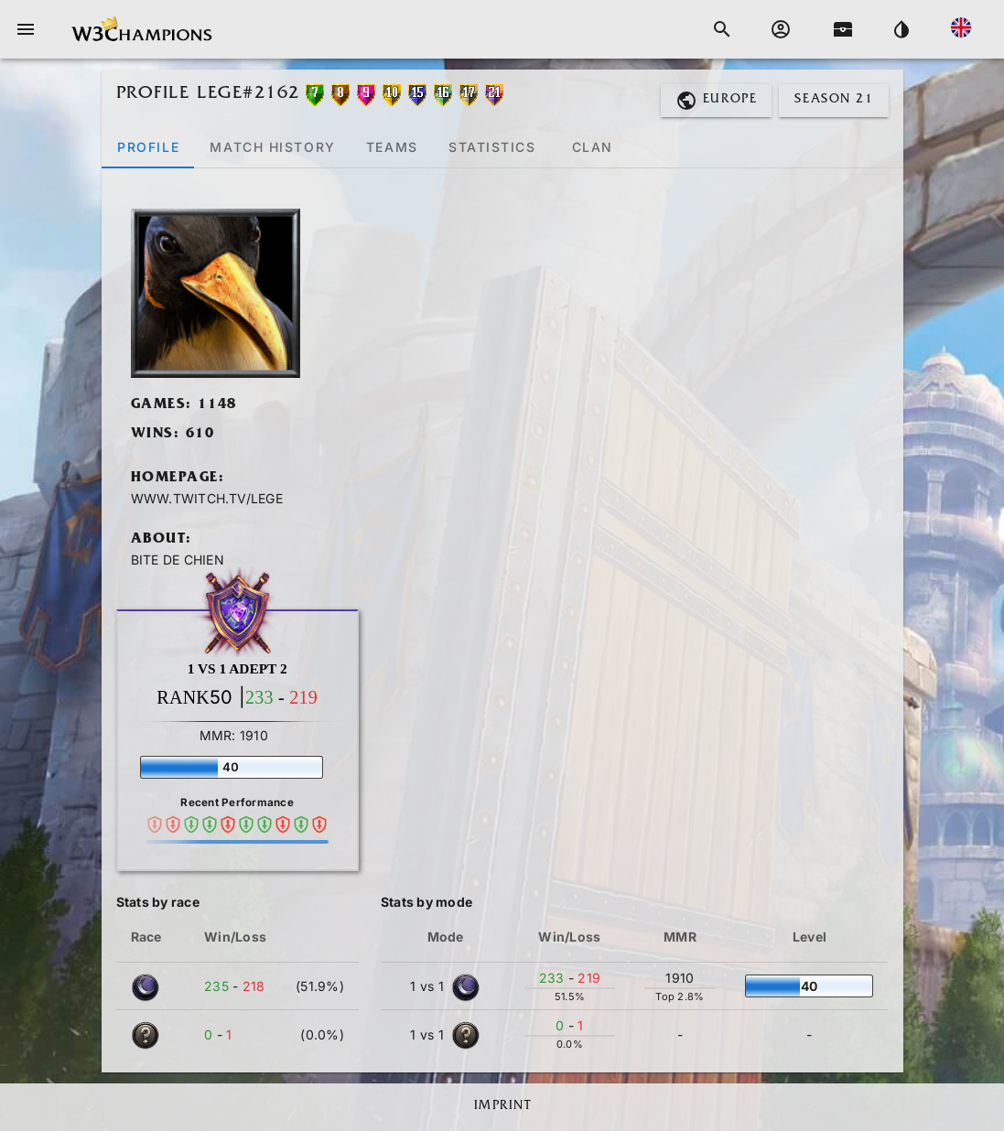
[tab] (148, 146)
